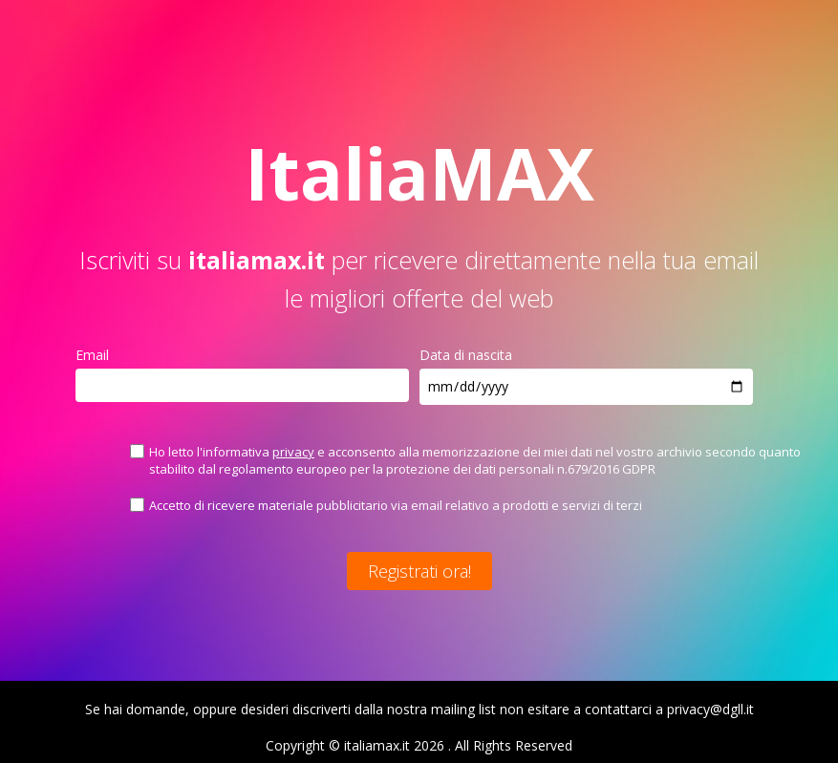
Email (92, 355)
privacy (293, 451)
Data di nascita (465, 355)
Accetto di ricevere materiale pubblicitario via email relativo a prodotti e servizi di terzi (395, 505)
